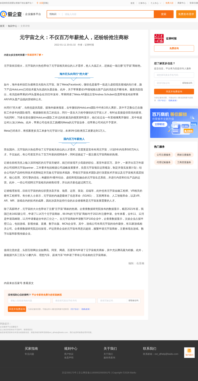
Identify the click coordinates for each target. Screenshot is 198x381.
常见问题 (29, 354)
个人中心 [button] (156, 3)
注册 (196, 3)
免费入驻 (169, 3)
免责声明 (68, 357)
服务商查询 (109, 357)
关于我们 (108, 354)
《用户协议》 (74, 309)
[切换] (45, 3)
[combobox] (110, 14)
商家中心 (181, 3)
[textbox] (118, 14)
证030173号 (70, 372)
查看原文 (28, 283)
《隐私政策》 (85, 309)
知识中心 (12, 26)
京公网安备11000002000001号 (94, 372)
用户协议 (68, 354)
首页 (132, 3)
